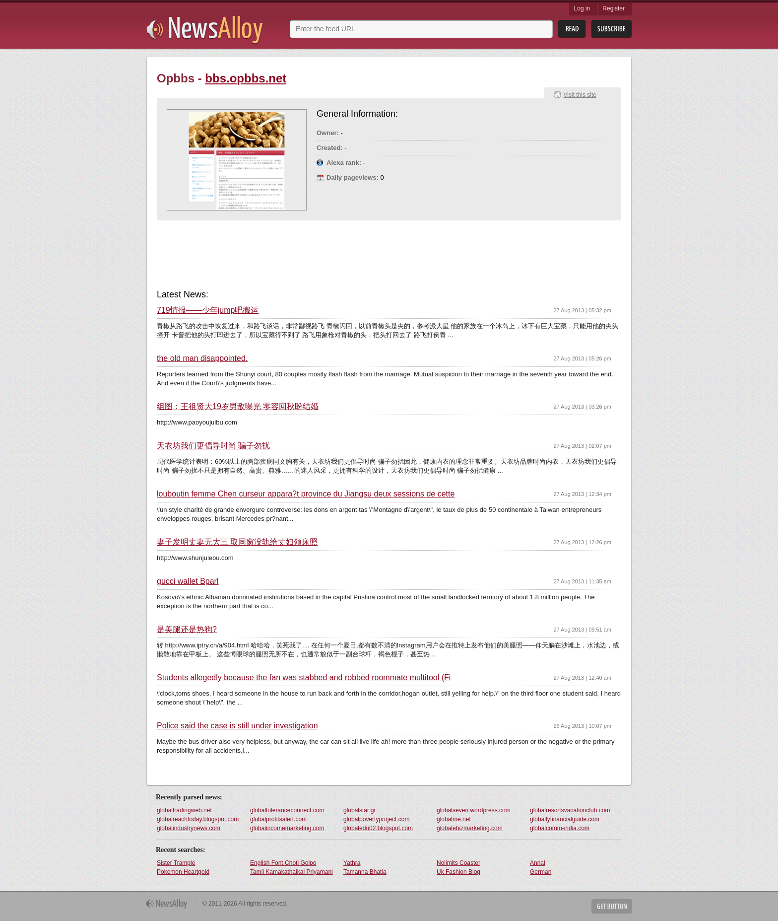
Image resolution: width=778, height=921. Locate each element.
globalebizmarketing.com (470, 828)
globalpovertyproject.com (376, 819)
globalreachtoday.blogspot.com (198, 819)
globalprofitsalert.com (278, 819)
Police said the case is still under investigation (237, 726)
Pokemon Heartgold (183, 871)
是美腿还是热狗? (187, 630)
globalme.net (454, 819)
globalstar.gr (359, 810)
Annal (537, 862)
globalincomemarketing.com (287, 828)
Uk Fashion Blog (458, 871)
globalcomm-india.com (559, 828)
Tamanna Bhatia (365, 871)
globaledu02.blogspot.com (378, 828)
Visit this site (580, 94)
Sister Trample (176, 862)
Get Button (611, 906)
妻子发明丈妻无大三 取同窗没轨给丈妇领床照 (237, 542)
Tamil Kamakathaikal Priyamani (291, 871)
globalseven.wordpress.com (474, 810)
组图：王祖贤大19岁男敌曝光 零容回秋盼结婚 (238, 407)
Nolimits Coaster (458, 862)
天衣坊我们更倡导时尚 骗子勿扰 (213, 446)
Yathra (351, 862)
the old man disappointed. (202, 358)
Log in (582, 8)
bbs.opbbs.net (245, 78)
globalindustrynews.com (188, 828)
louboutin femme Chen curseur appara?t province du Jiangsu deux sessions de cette (305, 494)
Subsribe (611, 29)
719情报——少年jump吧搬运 (208, 310)
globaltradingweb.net (184, 810)
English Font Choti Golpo (283, 862)
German (540, 871)
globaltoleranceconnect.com (287, 810)
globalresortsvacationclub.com (570, 810)
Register (613, 8)
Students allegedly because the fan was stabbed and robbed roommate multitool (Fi (304, 678)
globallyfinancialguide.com (564, 819)
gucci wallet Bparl (188, 581)
